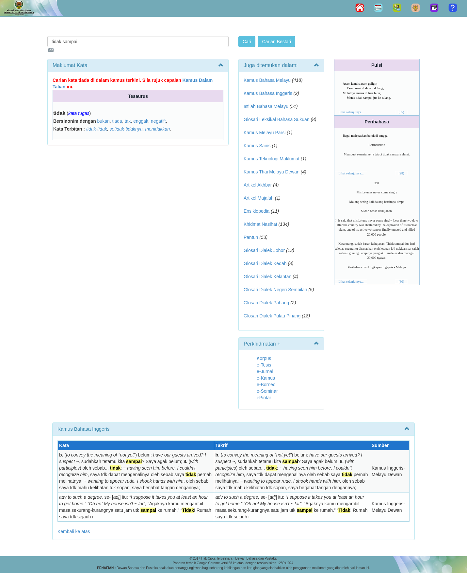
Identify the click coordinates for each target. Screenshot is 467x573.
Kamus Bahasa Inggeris (268, 93)
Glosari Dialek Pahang (266, 302)
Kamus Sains (257, 145)
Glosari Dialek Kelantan (267, 276)
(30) (401, 281)
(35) (401, 112)
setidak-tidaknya (125, 129)
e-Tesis (264, 364)
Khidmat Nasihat (260, 224)
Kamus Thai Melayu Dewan (271, 171)
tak (128, 121)
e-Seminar (267, 391)
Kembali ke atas (73, 531)
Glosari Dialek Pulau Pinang (272, 315)
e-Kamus (266, 378)
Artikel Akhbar (258, 185)
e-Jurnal (265, 371)
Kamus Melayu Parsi (264, 132)
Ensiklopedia (256, 211)
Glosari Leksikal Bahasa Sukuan (277, 119)
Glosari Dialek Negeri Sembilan (275, 289)
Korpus (264, 358)
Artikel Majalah (259, 198)
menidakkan (157, 129)
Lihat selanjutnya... (351, 112)
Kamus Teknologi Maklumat (271, 158)
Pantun (251, 237)
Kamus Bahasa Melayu (268, 80)
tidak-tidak (96, 129)
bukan (103, 121)
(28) (401, 173)
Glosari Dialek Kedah (265, 263)
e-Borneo (266, 384)
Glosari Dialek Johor (264, 250)
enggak (140, 121)
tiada (117, 121)
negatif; (158, 121)
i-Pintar (264, 397)
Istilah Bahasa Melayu (266, 106)
